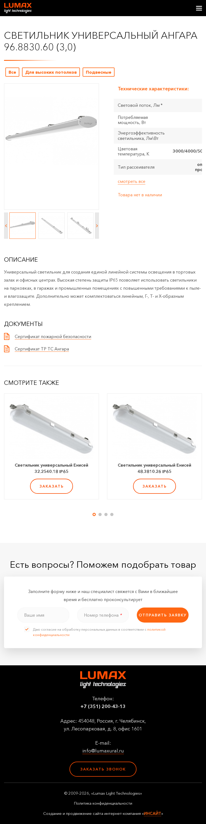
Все (12, 72)
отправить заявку (163, 615)
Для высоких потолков (51, 72)
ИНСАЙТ (152, 813)
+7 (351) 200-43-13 (103, 706)
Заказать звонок (103, 769)
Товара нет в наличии (140, 194)
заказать (51, 486)
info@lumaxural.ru (103, 751)
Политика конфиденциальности (103, 803)
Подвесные (98, 72)
